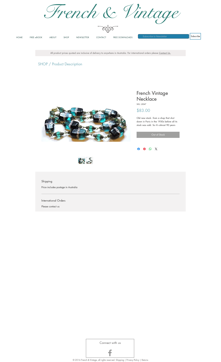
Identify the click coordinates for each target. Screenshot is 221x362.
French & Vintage (110, 12)
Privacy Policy (133, 359)
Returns (145, 359)
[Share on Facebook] (138, 149)
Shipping (120, 359)
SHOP (43, 64)
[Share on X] (156, 149)
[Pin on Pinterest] (144, 149)
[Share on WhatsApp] (150, 149)
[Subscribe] (195, 36)
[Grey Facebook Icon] (110, 352)
